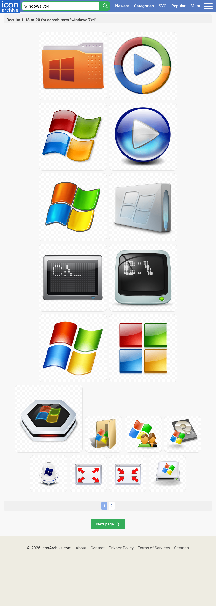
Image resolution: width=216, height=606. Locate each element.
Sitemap (181, 547)
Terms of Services (154, 547)
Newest (122, 5)
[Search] (104, 6)
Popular (178, 5)
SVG (163, 5)
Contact (97, 547)
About (81, 547)
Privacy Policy (121, 547)
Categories (144, 5)
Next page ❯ (108, 524)
